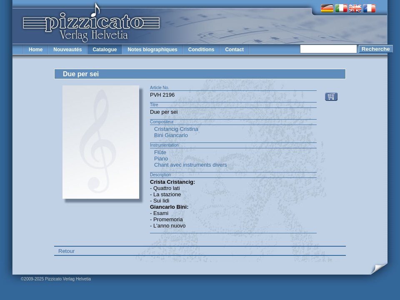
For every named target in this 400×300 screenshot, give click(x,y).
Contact (234, 49)
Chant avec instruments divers (190, 165)
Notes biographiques (152, 49)
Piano (161, 158)
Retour (66, 251)
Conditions (201, 49)
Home (35, 49)
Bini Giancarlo (171, 135)
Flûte (160, 152)
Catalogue (104, 49)
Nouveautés (67, 49)
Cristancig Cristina (176, 129)
